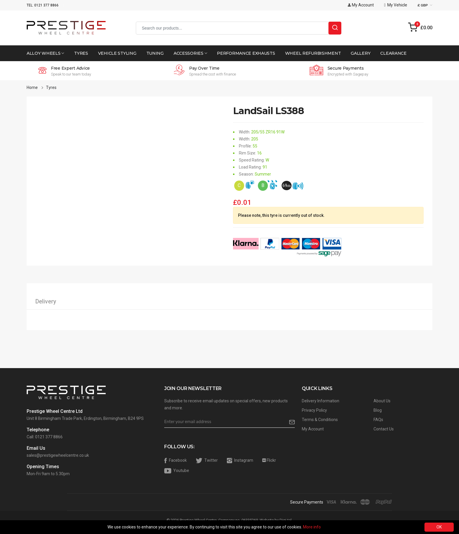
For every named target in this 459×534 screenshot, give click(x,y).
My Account (313, 429)
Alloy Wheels (45, 53)
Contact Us (384, 429)
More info (312, 527)
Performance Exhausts (246, 53)
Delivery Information (320, 401)
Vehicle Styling (117, 53)
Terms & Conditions (320, 419)
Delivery (45, 301)
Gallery (360, 53)
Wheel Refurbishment (313, 53)
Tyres (81, 53)
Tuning (155, 53)
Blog (378, 410)
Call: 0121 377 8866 (45, 437)
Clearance (393, 53)
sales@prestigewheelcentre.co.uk (58, 455)
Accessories (190, 53)
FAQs (378, 419)
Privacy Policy (314, 410)
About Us (382, 401)
